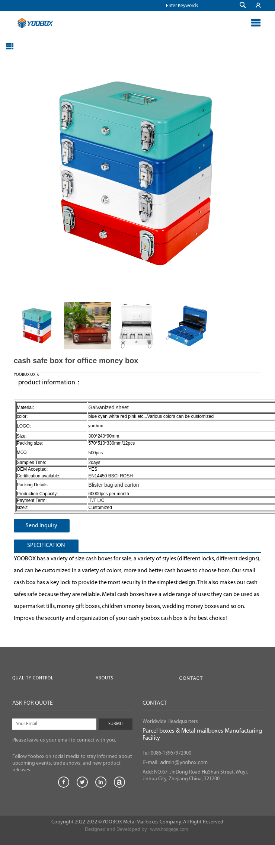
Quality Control (33, 678)
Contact (191, 678)
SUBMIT (115, 724)
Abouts (104, 678)
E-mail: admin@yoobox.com (175, 762)
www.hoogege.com (169, 829)
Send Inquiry (41, 526)
